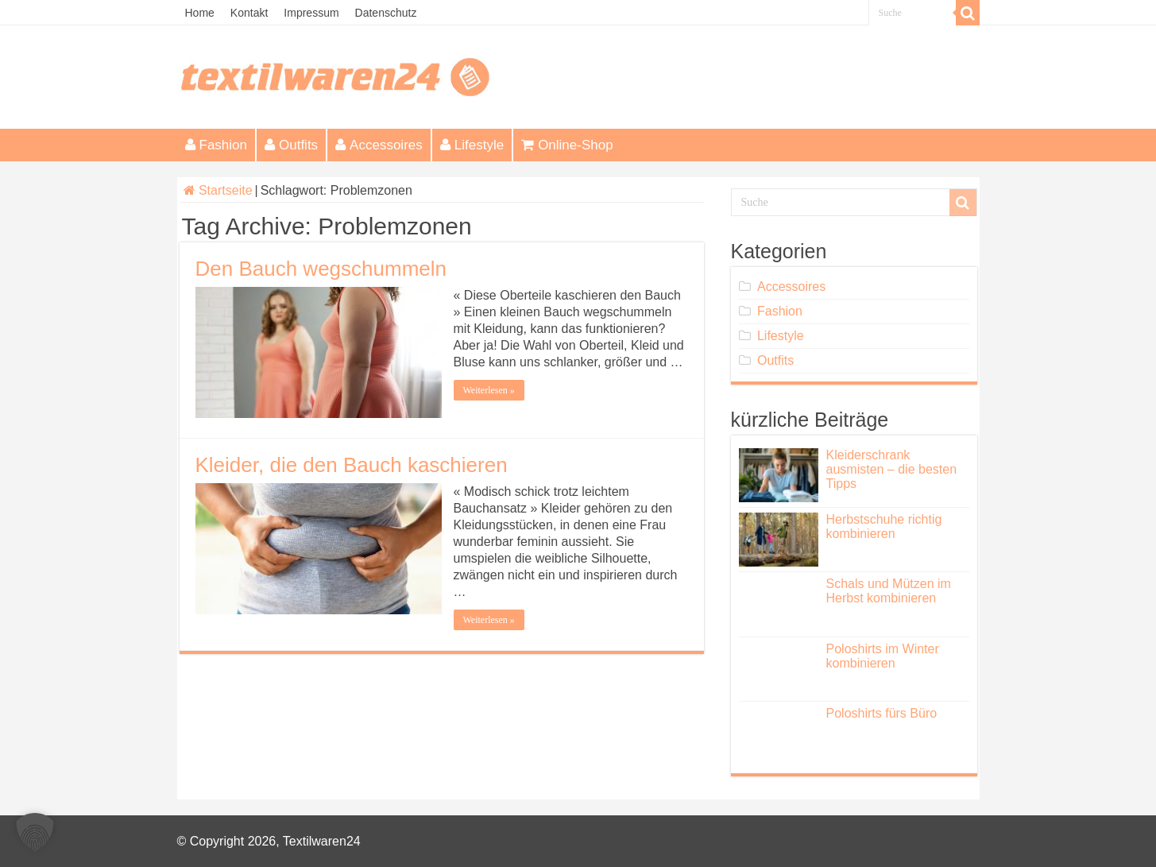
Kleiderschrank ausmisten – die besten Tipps (891, 469)
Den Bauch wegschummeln (321, 269)
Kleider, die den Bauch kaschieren (351, 465)
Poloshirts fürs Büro (882, 713)
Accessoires (379, 145)
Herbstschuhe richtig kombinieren (884, 526)
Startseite (218, 190)
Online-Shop (567, 145)
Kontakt (249, 12)
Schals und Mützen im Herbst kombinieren (888, 591)
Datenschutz (386, 12)
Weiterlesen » (489, 390)
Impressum (311, 12)
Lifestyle (472, 145)
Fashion (216, 145)
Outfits (291, 145)
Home (200, 12)
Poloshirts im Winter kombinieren (882, 656)
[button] (35, 832)
